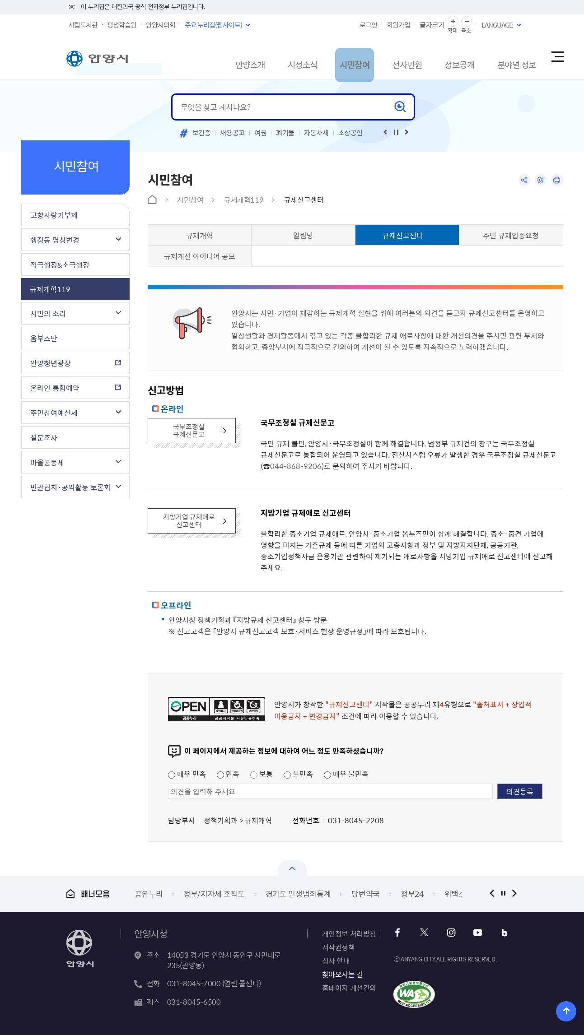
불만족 (298, 773)
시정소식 (257, 57)
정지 (503, 893)
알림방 (303, 235)
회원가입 (398, 25)
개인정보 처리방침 (349, 933)
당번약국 (365, 893)
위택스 (455, 893)
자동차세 (316, 133)
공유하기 (521, 180)
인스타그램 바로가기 (449, 933)
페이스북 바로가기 (400, 933)
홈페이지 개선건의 (349, 987)
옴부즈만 (43, 338)
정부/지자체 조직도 (214, 893)
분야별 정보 (500, 57)
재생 (396, 132)
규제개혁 (199, 235)
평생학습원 (121, 25)
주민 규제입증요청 (511, 235)
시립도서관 (83, 25)
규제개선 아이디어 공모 (199, 256)
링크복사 (539, 180)
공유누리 (149, 893)
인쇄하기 (556, 180)
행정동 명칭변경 (54, 239)
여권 (260, 133)
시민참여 (317, 57)
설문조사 (43, 437)
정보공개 (436, 57)
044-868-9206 (296, 465)
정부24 (412, 893)
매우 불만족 (346, 773)
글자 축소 (466, 21)
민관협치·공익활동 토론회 (70, 487)
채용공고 (232, 133)
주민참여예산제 (54, 412)
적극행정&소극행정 (59, 264)
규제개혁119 (50, 288)
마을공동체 (47, 462)
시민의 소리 (48, 313)
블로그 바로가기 (498, 933)
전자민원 (376, 57)
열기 (292, 868)
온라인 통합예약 (54, 387)
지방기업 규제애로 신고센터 (189, 521)
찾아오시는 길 (342, 974)
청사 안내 (336, 960)
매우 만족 (187, 773)
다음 (514, 893)
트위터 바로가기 (425, 933)
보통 (261, 773)
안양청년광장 (50, 362)
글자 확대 (453, 21)
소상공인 (350, 133)
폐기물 (285, 133)
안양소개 (198, 57)
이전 (492, 893)
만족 (228, 773)
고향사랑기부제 (54, 214)
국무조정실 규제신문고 (190, 431)
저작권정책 (338, 947)
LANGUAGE (497, 25)
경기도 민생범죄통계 (298, 893)
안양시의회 (160, 25)
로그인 (368, 25)
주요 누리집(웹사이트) (213, 25)
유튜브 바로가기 (473, 933)
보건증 (201, 133)
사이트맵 (557, 57)
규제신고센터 (304, 199)
